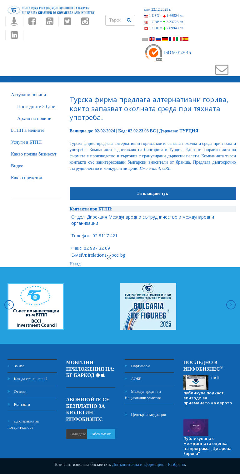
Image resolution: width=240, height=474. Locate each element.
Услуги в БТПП (26, 142)
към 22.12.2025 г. (157, 9)
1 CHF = (163, 28)
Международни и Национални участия (143, 394)
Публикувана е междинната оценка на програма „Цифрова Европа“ (207, 446)
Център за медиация (145, 414)
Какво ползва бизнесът (34, 153)
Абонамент (101, 434)
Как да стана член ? (28, 378)
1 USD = (163, 15)
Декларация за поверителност (23, 424)
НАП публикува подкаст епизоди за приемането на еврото (207, 390)
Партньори (137, 365)
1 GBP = (163, 22)
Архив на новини (34, 118)
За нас (16, 365)
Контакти (19, 404)
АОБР (133, 378)
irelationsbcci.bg (106, 255)
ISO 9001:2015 (167, 52)
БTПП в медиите (27, 130)
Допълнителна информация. (138, 464)
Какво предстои (26, 177)
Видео (17, 165)
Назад (75, 264)
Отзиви (17, 391)
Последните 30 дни (36, 106)
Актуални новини (28, 94)
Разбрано (176, 464)
